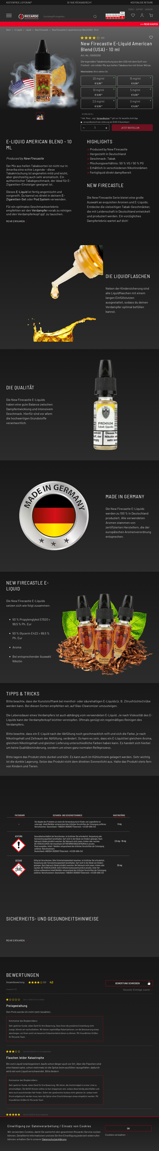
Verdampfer (40, 210)
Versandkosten (103, 118)
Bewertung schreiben (133, 983)
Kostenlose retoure (142, 2)
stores (131, 9)
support (139, 9)
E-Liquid (21, 192)
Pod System (42, 199)
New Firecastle (34, 158)
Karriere (149, 9)
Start (8, 30)
